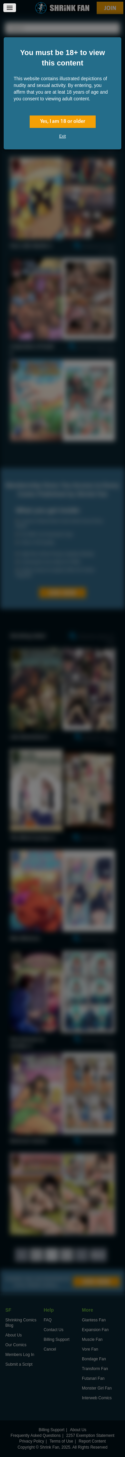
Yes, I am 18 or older (62, 121)
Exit (62, 136)
